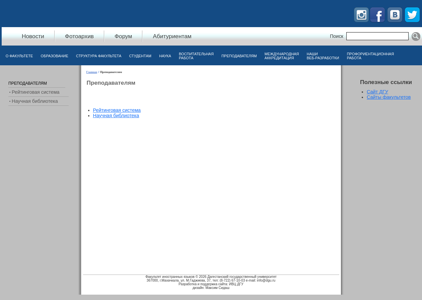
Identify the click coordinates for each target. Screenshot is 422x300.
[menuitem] (19, 57)
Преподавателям (239, 56)
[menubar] (200, 57)
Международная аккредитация (282, 56)
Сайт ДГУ (377, 91)
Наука (165, 56)
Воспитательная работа (196, 56)
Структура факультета (98, 56)
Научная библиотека (116, 115)
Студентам (140, 56)
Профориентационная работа (370, 56)
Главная (91, 72)
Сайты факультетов (389, 97)
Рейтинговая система (117, 110)
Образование (54, 56)
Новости (33, 36)
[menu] (117, 112)
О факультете (19, 56)
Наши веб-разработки (323, 56)
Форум (123, 36)
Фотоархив (79, 36)
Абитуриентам (172, 36)
